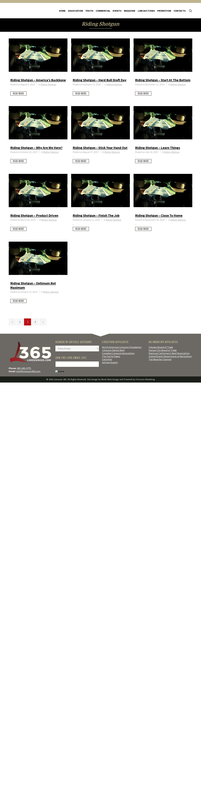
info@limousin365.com (28, 371)
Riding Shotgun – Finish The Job (96, 215)
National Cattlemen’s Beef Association (169, 353)
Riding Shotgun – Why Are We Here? (36, 147)
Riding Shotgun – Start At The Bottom (162, 80)
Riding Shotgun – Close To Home (158, 215)
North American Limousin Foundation (121, 347)
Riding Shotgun (48, 84)
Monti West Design (110, 379)
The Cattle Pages (111, 356)
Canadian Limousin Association (118, 353)
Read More (18, 93)
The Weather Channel (160, 359)
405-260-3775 (24, 368)
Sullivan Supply (110, 362)
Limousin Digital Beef (113, 350)
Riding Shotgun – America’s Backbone (38, 80)
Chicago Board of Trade (161, 347)
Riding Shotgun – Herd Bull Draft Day (99, 80)
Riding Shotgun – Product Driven (34, 215)
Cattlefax (107, 359)
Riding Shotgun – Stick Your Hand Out (100, 147)
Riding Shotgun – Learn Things (157, 147)
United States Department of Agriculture (170, 356)
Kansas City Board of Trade (163, 350)
